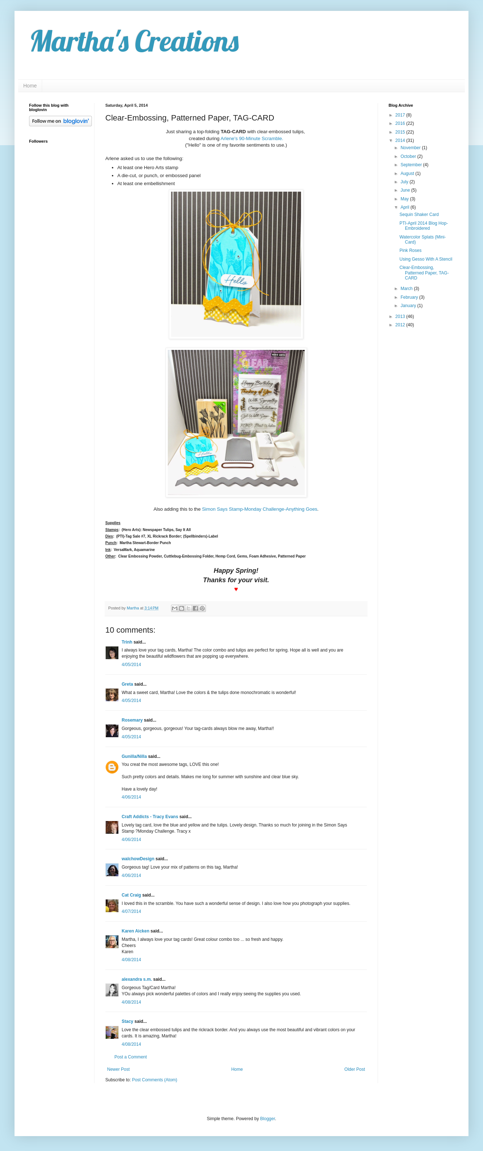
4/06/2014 (131, 797)
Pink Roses (410, 250)
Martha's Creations (134, 41)
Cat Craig (131, 895)
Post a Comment (130, 1057)
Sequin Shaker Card (419, 214)
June (406, 190)
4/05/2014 (131, 664)
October (409, 156)
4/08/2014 (131, 959)
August (408, 173)
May (405, 198)
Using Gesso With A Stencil (425, 259)
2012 (400, 324)
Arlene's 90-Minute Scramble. (251, 138)
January (409, 305)
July (405, 181)
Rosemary (132, 720)
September (412, 164)
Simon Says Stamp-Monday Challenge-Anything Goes (259, 509)
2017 (400, 115)
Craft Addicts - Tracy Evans (150, 816)
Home (30, 86)
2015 (400, 132)
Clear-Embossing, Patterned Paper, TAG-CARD (424, 273)
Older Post (354, 1069)
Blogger (267, 1118)
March (407, 288)
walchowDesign (138, 858)
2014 (400, 140)
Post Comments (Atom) (154, 1079)
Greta (127, 684)
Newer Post (118, 1069)
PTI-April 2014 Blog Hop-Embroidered (423, 226)
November (411, 147)
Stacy (127, 1021)
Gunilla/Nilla (134, 756)
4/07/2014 (131, 911)
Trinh (127, 642)
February (410, 297)
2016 (400, 123)
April (405, 207)
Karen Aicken (135, 931)
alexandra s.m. (137, 979)
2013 (400, 316)
